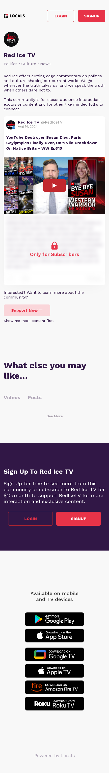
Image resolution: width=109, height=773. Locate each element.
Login (60, 16)
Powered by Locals (54, 755)
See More (55, 416)
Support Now (27, 310)
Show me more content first (29, 321)
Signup (92, 16)
